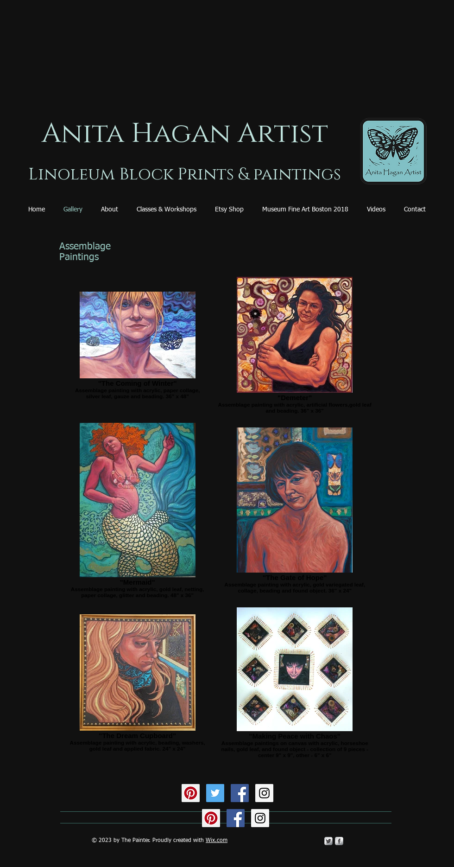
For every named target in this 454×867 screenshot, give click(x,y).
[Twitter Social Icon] (215, 793)
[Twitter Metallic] (328, 841)
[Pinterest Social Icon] (191, 793)
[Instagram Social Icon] (264, 793)
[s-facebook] (339, 841)
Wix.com (216, 840)
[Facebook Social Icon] (240, 793)
